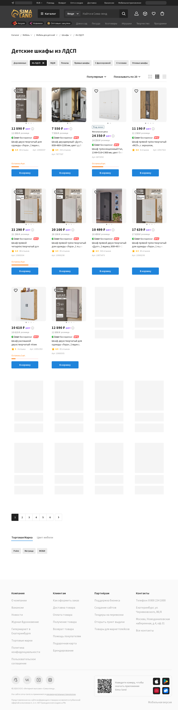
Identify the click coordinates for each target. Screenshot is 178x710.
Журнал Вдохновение (25, 622)
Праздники (160, 23)
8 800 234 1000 (157, 600)
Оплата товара (62, 614)
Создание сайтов (105, 607)
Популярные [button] (97, 76)
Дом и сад (81, 23)
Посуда (96, 23)
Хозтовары (111, 23)
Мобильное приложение (129, 2)
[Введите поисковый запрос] (100, 13)
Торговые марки (21, 640)
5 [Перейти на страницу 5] (43, 517)
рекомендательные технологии (61, 694)
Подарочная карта (65, 643)
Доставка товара (64, 607)
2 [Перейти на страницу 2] (22, 517)
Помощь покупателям (67, 636)
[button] (80, 35)
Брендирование (63, 650)
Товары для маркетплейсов (112, 629)
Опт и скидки (76, 2)
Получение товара (65, 622)
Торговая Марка (22, 537)
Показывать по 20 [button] (127, 76)
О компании (19, 600)
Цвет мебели (45, 537)
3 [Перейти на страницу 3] (29, 517)
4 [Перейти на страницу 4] (36, 517)
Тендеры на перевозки (108, 614)
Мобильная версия (160, 702)
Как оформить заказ (66, 600)
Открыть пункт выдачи (109, 622)
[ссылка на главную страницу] (21, 13)
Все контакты (145, 630)
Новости (17, 614)
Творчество (143, 23)
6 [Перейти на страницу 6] (50, 517)
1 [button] (15, 517)
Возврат (62, 2)
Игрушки (127, 23)
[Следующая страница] (58, 517)
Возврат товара (63, 629)
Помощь (50, 2)
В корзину (25, 172)
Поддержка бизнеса (107, 600)
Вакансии (109, 2)
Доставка (91, 2)
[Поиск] (123, 13)
